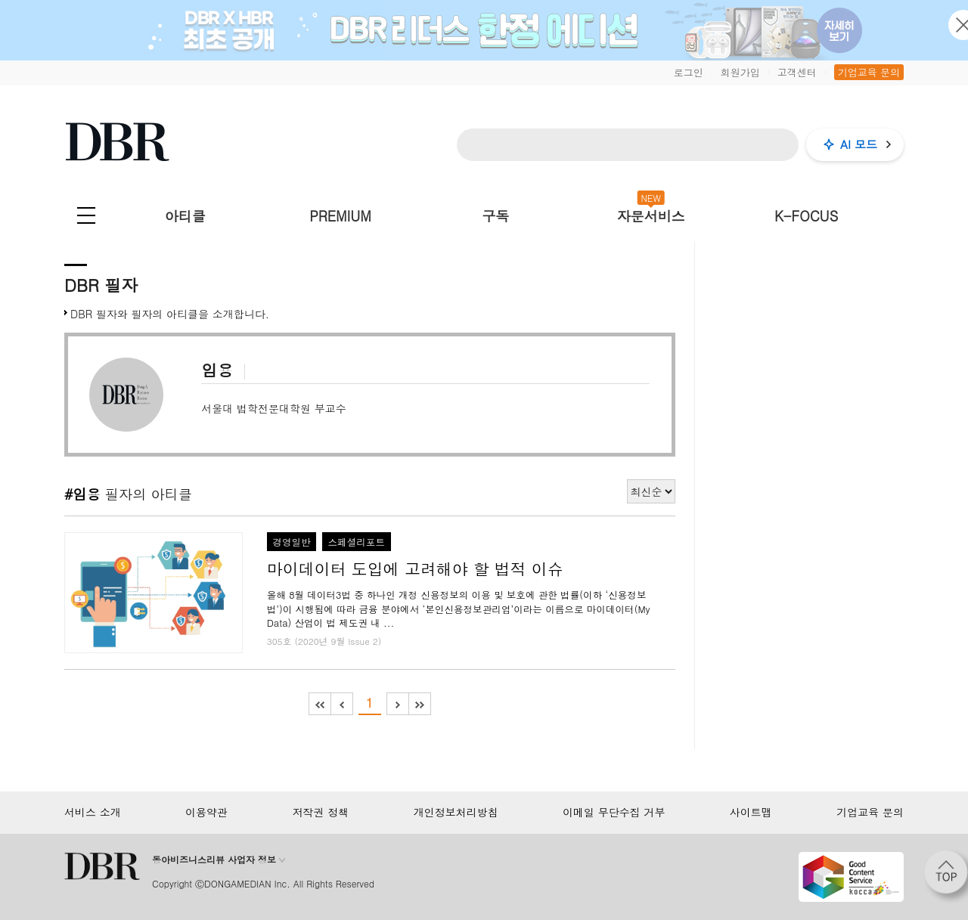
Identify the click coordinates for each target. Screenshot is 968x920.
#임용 (84, 493)
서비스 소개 (92, 811)
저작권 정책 (321, 811)
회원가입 (740, 72)
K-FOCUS (806, 215)
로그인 (688, 72)
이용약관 (206, 811)
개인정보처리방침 (456, 811)
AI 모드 (858, 144)
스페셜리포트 (356, 542)
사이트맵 (751, 811)
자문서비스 (651, 215)
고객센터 (797, 72)
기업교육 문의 (869, 72)
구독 (495, 215)
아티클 (185, 215)
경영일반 (291, 542)
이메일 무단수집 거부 (614, 811)
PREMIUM (340, 215)
